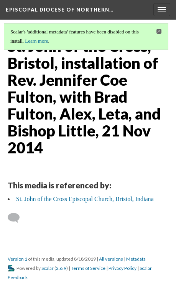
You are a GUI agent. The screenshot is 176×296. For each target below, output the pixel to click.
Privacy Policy (123, 268)
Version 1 (17, 259)
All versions (111, 259)
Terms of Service (88, 268)
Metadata (136, 259)
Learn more (36, 41)
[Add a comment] (17, 218)
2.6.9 (61, 268)
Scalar (47, 268)
